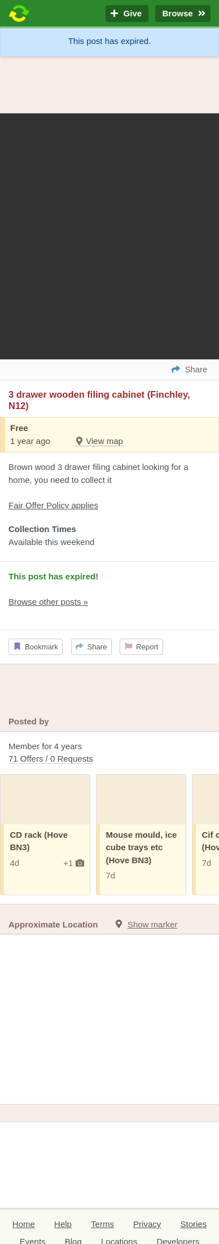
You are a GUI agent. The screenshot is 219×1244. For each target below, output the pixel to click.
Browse (183, 14)
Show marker (152, 924)
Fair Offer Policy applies (53, 505)
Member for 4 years (109, 753)
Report (142, 647)
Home (23, 1224)
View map (99, 441)
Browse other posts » (48, 601)
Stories (193, 1224)
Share (91, 647)
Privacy (147, 1224)
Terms (102, 1224)
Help (63, 1224)
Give (127, 14)
